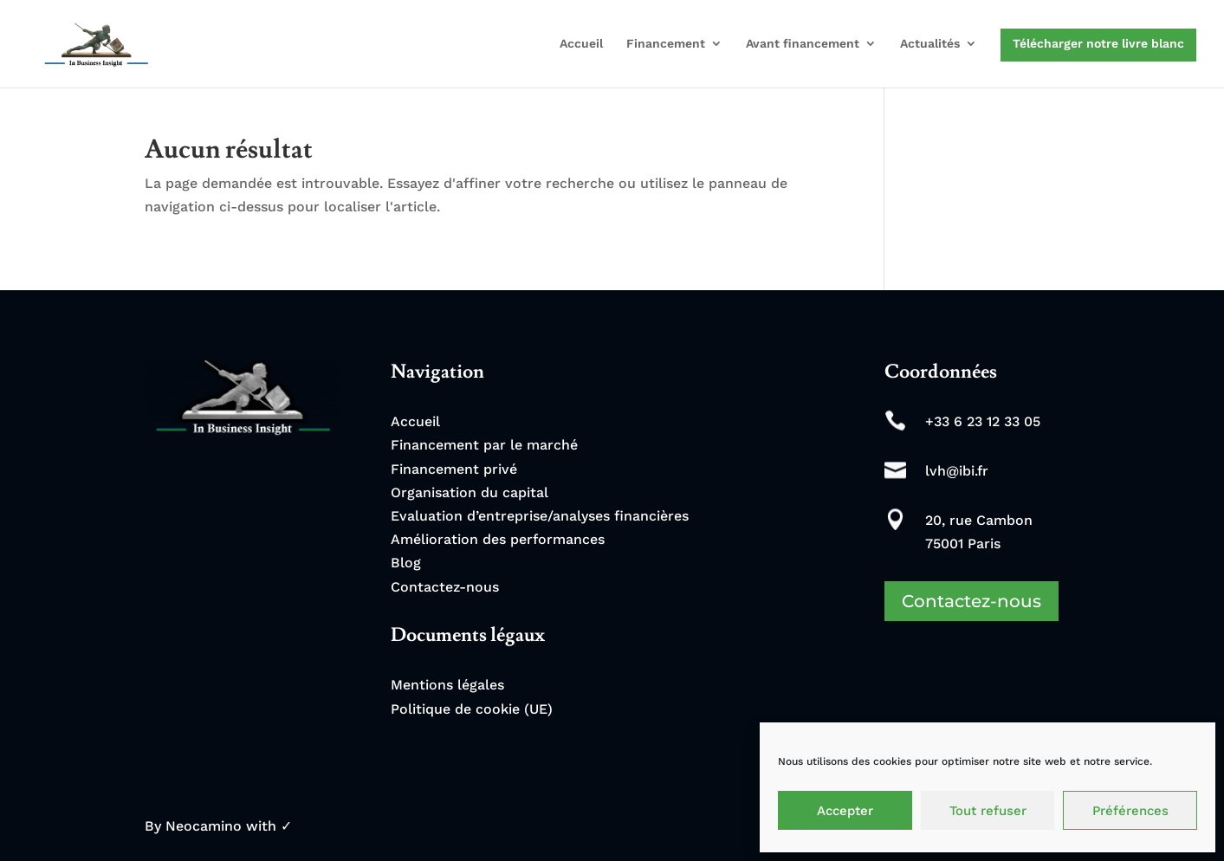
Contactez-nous (445, 587)
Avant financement (802, 43)
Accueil (581, 43)
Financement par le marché (484, 445)
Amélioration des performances (498, 539)
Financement (665, 43)
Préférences (1130, 811)
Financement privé (454, 469)
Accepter (845, 811)
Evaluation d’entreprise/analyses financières (540, 516)
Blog (406, 562)
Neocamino (203, 826)
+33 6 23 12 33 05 (982, 421)
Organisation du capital (469, 492)
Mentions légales (447, 684)
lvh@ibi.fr (956, 471)
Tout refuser (987, 811)
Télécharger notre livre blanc (1098, 43)
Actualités (930, 43)
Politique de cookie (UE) (472, 709)
